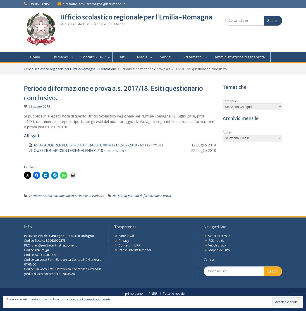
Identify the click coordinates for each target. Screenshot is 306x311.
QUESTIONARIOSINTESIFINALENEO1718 (68, 150)
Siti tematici (192, 57)
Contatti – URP (93, 57)
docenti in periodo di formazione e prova (142, 196)
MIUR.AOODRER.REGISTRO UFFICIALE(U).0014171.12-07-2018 (85, 145)
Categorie (230, 101)
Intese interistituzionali (135, 250)
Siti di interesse (219, 236)
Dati (121, 57)
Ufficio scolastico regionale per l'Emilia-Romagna (136, 17)
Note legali (126, 236)
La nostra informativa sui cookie (89, 299)
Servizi (165, 57)
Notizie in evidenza (91, 196)
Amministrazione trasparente (240, 57)
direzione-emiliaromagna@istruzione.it (93, 4)
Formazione (108, 69)
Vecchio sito (217, 245)
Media (142, 57)
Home (35, 57)
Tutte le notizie (174, 293)
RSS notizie (216, 240)
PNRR (152, 293)
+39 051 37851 (39, 4)
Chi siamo (60, 57)
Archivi (227, 132)
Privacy (124, 240)
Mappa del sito (219, 250)
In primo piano (132, 293)
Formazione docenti (62, 196)
